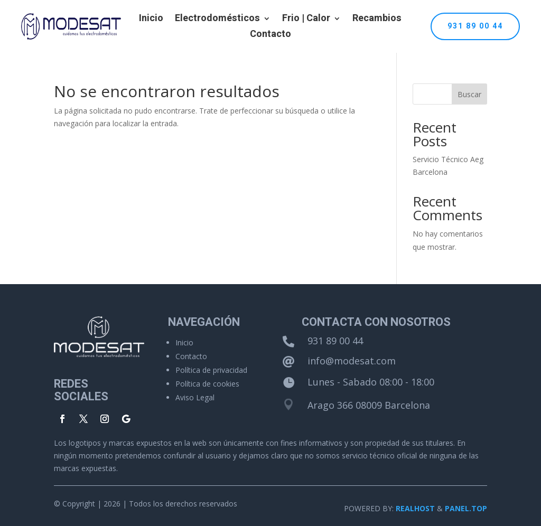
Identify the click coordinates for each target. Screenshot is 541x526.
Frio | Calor (306, 20)
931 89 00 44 (475, 26)
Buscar (469, 94)
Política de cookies (207, 384)
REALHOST (415, 508)
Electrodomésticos (217, 20)
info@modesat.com (351, 360)
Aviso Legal (194, 397)
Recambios (377, 20)
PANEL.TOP (466, 508)
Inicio (151, 20)
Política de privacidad (211, 370)
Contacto (270, 36)
